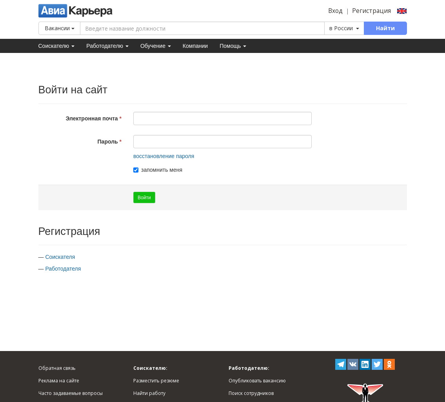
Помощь (233, 46)
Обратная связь (57, 368)
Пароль (108, 141)
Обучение (155, 46)
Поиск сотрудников (251, 393)
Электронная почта (91, 118)
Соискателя (60, 257)
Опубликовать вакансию (257, 380)
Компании (195, 46)
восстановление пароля (163, 156)
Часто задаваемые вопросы (70, 393)
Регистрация (371, 11)
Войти (144, 197)
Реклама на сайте (58, 380)
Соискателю (56, 46)
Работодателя (63, 269)
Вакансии (59, 28)
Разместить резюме (156, 380)
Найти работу (149, 393)
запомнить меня (157, 170)
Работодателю (107, 46)
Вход (335, 11)
